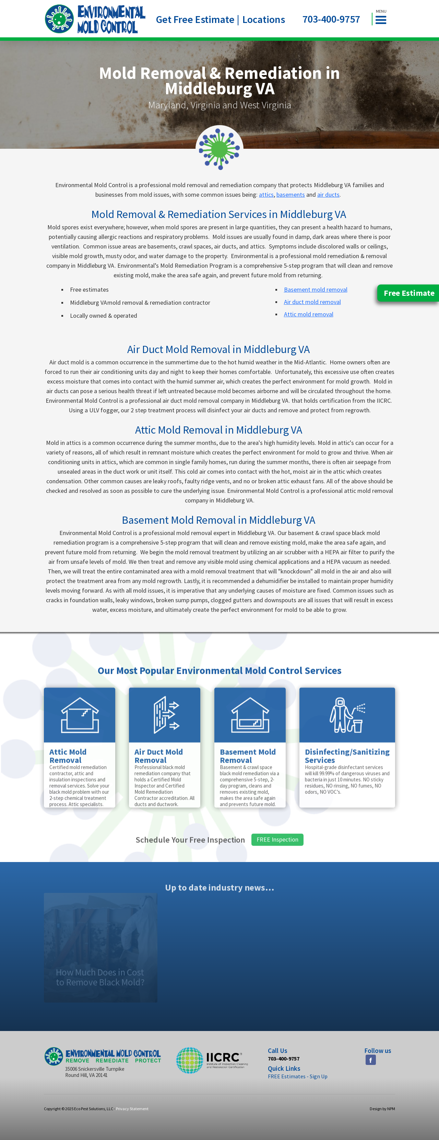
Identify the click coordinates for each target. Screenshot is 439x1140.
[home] (95, 19)
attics (266, 194)
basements (290, 194)
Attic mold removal (308, 314)
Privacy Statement (132, 1108)
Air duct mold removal (312, 302)
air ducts (328, 194)
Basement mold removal (315, 289)
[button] (383, 19)
